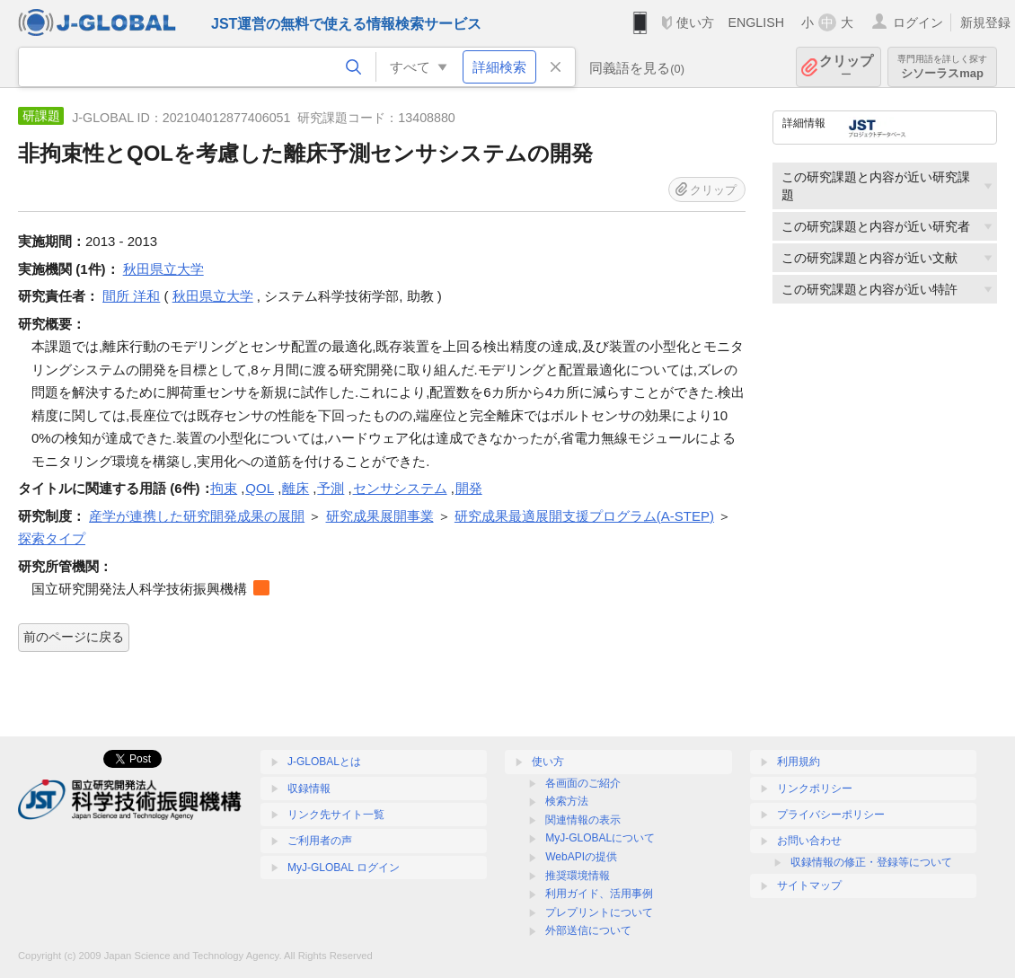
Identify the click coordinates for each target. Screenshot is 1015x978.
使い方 (695, 22)
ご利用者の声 (319, 840)
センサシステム (400, 488)
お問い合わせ (809, 840)
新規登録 (985, 22)
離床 (295, 488)
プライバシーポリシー (831, 814)
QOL (259, 488)
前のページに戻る (73, 637)
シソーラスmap (942, 67)
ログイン (918, 22)
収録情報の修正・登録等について (871, 862)
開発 (468, 488)
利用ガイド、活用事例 (599, 893)
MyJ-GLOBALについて (600, 838)
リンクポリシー (814, 788)
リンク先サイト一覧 (335, 814)
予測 (330, 488)
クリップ (846, 67)
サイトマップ (809, 885)
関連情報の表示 (583, 820)
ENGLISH (756, 22)
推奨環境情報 (577, 875)
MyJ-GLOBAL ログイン (343, 867)
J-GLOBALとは (324, 761)
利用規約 (798, 761)
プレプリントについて (599, 912)
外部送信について (588, 930)
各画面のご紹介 (583, 783)
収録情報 (309, 788)
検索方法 (566, 801)
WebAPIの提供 (581, 856)
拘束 (223, 488)
